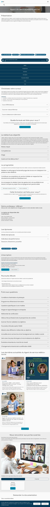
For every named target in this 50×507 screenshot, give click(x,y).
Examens (25, 75)
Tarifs (25, 84)
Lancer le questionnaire (25, 130)
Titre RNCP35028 (7, 58)
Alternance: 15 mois (41, 58)
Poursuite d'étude (25, 81)
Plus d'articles (25, 435)
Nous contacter (14, 276)
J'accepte (37, 503)
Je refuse (45, 503)
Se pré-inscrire (5, 276)
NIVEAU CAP (15, 58)
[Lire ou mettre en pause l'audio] (3, 63)
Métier (25, 68)
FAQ (25, 87)
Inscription (25, 78)
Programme (25, 72)
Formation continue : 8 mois (27, 58)
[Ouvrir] (48, 1)
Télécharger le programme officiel (9, 191)
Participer (13, 495)
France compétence (23, 191)
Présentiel (37, 485)
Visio (13, 485)
